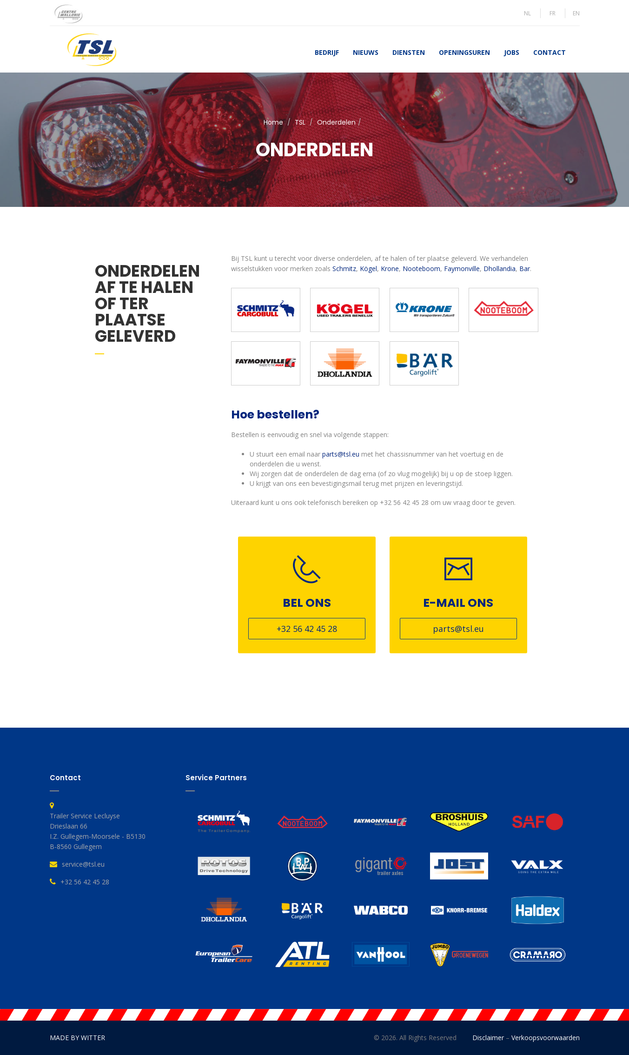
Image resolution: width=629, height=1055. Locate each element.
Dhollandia (499, 268)
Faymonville (462, 268)
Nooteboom (421, 268)
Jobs (511, 52)
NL (527, 13)
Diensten (408, 52)
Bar (524, 268)
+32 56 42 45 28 (307, 628)
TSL (300, 122)
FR (553, 13)
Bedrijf (327, 52)
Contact (549, 52)
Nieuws (365, 52)
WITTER (93, 1037)
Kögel (368, 268)
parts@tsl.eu (340, 454)
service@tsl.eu (83, 864)
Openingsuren (464, 52)
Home (273, 122)
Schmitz (344, 268)
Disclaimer (488, 1037)
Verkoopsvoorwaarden (545, 1037)
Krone (390, 268)
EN (576, 13)
